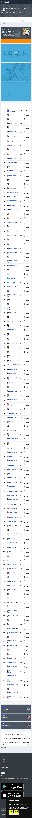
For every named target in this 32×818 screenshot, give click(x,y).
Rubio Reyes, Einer (13, 329)
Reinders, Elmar (12, 303)
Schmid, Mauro (12, 551)
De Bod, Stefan (12, 343)
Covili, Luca (11, 430)
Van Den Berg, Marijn (13, 136)
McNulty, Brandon (12, 373)
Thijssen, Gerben (12, 192)
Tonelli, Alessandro (13, 542)
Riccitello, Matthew (13, 433)
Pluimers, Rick (12, 491)
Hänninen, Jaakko (12, 517)
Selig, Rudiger (12, 525)
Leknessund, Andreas (13, 438)
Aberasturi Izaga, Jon (13, 149)
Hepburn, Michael (12, 649)
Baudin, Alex (11, 538)
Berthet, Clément (12, 244)
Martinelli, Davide (12, 555)
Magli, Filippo (12, 286)
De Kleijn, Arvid (12, 123)
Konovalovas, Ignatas (13, 692)
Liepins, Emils (12, 213)
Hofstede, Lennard (13, 666)
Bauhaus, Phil (12, 158)
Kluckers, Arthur (12, 521)
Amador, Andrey (12, 338)
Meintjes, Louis (12, 369)
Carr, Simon (11, 560)
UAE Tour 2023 (12, 18)
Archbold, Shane (12, 645)
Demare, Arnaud (12, 175)
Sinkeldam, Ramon (13, 226)
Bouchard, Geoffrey (13, 460)
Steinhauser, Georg (13, 324)
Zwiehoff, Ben (12, 235)
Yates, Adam (11, 312)
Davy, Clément (12, 688)
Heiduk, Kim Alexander (13, 294)
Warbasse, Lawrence (13, 399)
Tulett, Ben (11, 290)
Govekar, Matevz (12, 495)
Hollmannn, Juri (12, 632)
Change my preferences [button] (14, 813)
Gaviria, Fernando (12, 154)
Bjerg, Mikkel (11, 382)
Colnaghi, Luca (12, 162)
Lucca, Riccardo (12, 598)
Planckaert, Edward (13, 640)
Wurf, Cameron (12, 564)
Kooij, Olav (11, 114)
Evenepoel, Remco (13, 248)
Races (6, 18)
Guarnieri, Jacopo (12, 269)
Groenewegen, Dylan (13, 127)
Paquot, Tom (11, 658)
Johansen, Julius (12, 360)
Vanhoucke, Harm (12, 265)
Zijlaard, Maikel (12, 452)
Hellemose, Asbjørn (13, 346)
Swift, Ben (11, 278)
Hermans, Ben (12, 547)
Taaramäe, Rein (12, 421)
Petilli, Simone (12, 409)
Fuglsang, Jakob (12, 529)
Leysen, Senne (12, 654)
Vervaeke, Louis (12, 572)
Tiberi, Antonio (12, 252)
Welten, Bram (12, 256)
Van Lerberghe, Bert (13, 239)
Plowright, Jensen (12, 170)
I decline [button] (16, 811)
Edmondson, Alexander (14, 675)
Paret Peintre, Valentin (13, 394)
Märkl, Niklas (11, 417)
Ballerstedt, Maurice (13, 696)
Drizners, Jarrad (12, 628)
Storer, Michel (12, 508)
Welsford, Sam (12, 119)
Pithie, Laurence (12, 231)
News (4, 764)
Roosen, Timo (12, 321)
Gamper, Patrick (12, 585)
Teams (4, 763)
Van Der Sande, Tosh (13, 333)
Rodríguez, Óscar (12, 482)
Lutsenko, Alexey (12, 209)
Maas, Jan (11, 581)
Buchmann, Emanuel (13, 443)
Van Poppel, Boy (12, 636)
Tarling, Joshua (12, 602)
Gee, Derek (11, 351)
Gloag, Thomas (12, 448)
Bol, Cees (11, 205)
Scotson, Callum (12, 465)
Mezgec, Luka (12, 222)
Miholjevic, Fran (12, 391)
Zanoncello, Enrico (13, 179)
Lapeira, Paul (11, 473)
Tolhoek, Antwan (12, 593)
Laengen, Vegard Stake (13, 499)
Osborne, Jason (12, 469)
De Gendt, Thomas (13, 577)
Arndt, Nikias (11, 218)
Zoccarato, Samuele (13, 533)
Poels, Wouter (12, 413)
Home (2, 18)
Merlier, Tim (11, 145)
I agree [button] (11, 811)
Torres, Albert (12, 624)
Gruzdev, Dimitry (12, 615)
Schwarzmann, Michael (14, 606)
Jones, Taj (11, 273)
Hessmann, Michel (13, 610)
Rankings (3, 23)
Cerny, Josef (11, 568)
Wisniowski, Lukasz (13, 200)
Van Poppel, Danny (13, 131)
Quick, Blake (11, 504)
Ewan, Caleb (11, 196)
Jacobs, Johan (12, 282)
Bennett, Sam (12, 141)
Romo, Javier (11, 619)
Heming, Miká (12, 662)
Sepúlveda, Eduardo (13, 260)
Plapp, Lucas (11, 299)
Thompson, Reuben (13, 355)
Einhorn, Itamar (12, 166)
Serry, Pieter (11, 589)
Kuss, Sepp (11, 316)
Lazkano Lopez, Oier (13, 486)
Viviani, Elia (11, 188)
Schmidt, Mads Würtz (13, 377)
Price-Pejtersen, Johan (13, 684)
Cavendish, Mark (12, 184)
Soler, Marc (11, 425)
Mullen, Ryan (11, 456)
